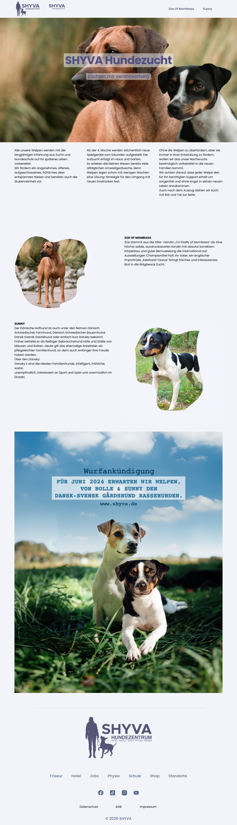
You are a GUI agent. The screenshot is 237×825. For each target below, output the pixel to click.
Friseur (56, 776)
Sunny (207, 9)
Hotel (76, 776)
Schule (135, 776)
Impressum (148, 807)
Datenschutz (89, 807)
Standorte (177, 776)
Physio (114, 776)
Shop (154, 776)
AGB (118, 807)
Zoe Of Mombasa (181, 9)
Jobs (94, 776)
